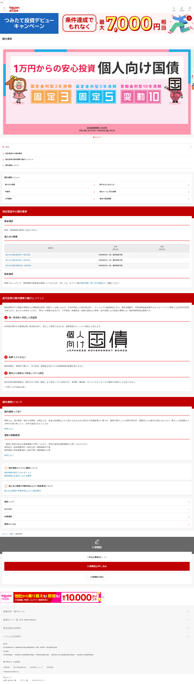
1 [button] (93, 137)
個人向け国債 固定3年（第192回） (18, 255)
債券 (11, 534)
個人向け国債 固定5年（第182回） (18, 260)
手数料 (7, 192)
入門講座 (8, 199)
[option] (97, 92)
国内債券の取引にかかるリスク (17, 472)
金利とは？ (9, 455)
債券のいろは (10, 524)
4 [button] (98, 137)
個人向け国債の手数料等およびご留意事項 (22, 491)
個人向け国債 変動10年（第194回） (19, 265)
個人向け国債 (10, 184)
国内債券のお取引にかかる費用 (17, 476)
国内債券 (8, 509)
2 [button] (95, 137)
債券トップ (9, 502)
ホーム (4, 534)
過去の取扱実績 (105, 199)
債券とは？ (9, 429)
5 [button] (100, 137)
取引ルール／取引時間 (108, 192)
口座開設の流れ (97, 577)
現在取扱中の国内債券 (13, 153)
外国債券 (8, 516)
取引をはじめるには (107, 184)
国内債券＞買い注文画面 (91, 283)
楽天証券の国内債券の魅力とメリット (19, 159)
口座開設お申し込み (97, 566)
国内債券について (12, 165)
